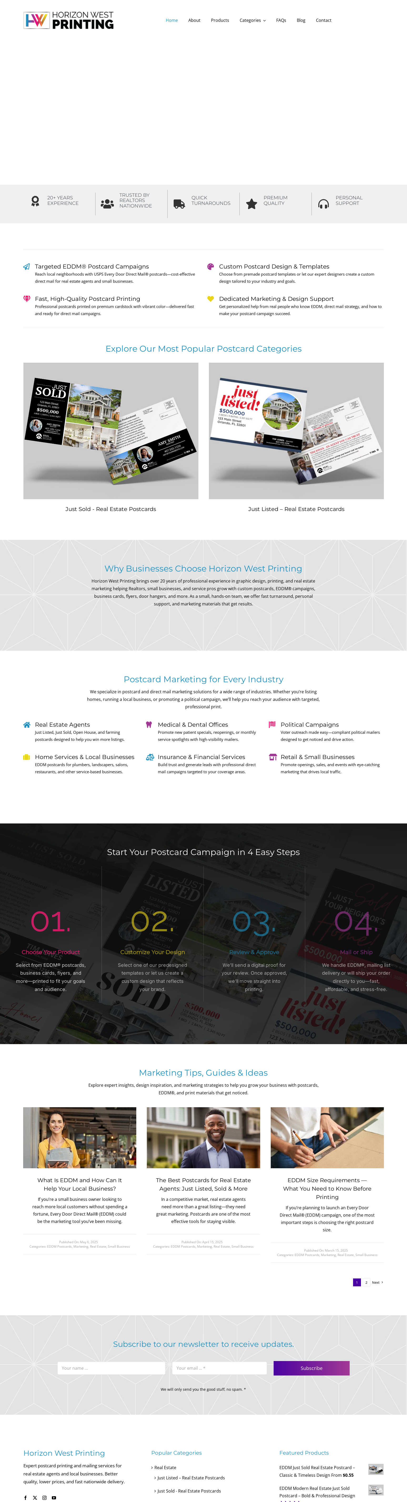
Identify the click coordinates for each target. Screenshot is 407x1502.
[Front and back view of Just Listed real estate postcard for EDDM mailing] (296, 365)
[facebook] (25, 1498)
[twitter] (35, 1498)
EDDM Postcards (59, 1246)
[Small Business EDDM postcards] (79, 1109)
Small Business (119, 1246)
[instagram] (44, 1498)
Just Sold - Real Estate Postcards (111, 509)
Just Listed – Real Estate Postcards (296, 509)
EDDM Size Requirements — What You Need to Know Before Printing (327, 1188)
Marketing (80, 1246)
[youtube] (54, 1498)
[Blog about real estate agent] (203, 1109)
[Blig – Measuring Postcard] (327, 1109)
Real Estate (98, 1246)
